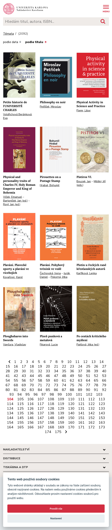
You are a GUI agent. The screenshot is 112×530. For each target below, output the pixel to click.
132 (91, 408)
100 (69, 394)
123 (102, 403)
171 (81, 427)
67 (8, 385)
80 (8, 389)
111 (81, 399)
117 (40, 403)
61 (64, 380)
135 (20, 413)
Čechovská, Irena (50, 273)
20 (48, 366)
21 (56, 366)
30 (24, 371)
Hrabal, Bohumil (49, 185)
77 (88, 385)
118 (51, 403)
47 (56, 375)
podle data (12, 42)
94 (19, 394)
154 (10, 422)
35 (64, 371)
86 (56, 389)
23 (72, 366)
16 (16, 366)
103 (99, 394)
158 (51, 422)
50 (80, 375)
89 (80, 389)
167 (40, 427)
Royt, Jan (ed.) (11, 204)
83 (32, 389)
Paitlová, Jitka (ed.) (87, 344)
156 (30, 422)
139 (61, 413)
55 (16, 380)
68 (16, 385)
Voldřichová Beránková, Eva (17, 116)
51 (88, 375)
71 (40, 385)
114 (10, 403)
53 (104, 375)
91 (96, 389)
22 (64, 366)
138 (51, 413)
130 (71, 408)
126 (30, 408)
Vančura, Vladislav (14, 344)
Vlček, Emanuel (12, 197)
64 (88, 380)
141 (81, 413)
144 (10, 418)
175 (58, 432)
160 (71, 422)
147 (40, 418)
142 (91, 413)
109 (61, 399)
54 (8, 380)
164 (10, 427)
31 (32, 371)
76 (80, 385)
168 (51, 427)
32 (40, 371)
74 (64, 385)
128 (51, 408)
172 (91, 427)
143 (102, 413)
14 (101, 361)
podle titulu (35, 42)
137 (40, 413)
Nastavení (56, 518)
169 (61, 427)
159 (61, 422)
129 (61, 408)
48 (64, 375)
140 (71, 413)
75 (72, 385)
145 (20, 418)
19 (40, 366)
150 (71, 418)
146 (30, 418)
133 (102, 408)
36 (72, 371)
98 (52, 394)
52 (96, 375)
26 (96, 366)
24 (80, 366)
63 (80, 380)
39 (96, 371)
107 (40, 399)
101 (79, 394)
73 (56, 385)
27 (104, 366)
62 (72, 380)
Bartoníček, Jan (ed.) (15, 200)
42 (16, 375)
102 (89, 394)
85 (48, 389)
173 (102, 427)
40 (104, 371)
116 (30, 403)
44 (32, 375)
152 (91, 418)
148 (51, 418)
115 (20, 403)
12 (85, 361)
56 (24, 380)
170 (71, 427)
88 (72, 389)
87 (64, 389)
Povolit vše (56, 508)
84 (40, 389)
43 (24, 375)
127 (40, 408)
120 (71, 403)
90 (88, 389)
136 (30, 413)
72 (48, 385)
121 (81, 403)
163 (102, 422)
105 (20, 399)
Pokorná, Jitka (59, 277)
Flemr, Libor (83, 110)
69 (24, 385)
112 (91, 399)
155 (20, 422)
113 (102, 399)
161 (81, 422)
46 (48, 375)
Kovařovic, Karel (13, 277)
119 (61, 403)
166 (30, 427)
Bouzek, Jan (83, 181)
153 (102, 418)
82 (24, 389)
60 (56, 380)
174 (48, 432)
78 (96, 385)
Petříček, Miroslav (50, 106)
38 (88, 371)
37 (80, 371)
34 (56, 371)
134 (10, 413)
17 (24, 366)
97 (44, 394)
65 (96, 380)
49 (72, 375)
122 (91, 403)
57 (32, 380)
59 (48, 380)
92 (104, 389)
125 (20, 408)
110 (71, 399)
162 (91, 422)
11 (77, 361)
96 (36, 394)
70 (32, 385)
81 (16, 389)
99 (60, 394)
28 (8, 371)
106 (30, 399)
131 (81, 408)
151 (81, 418)
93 (12, 394)
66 (104, 380)
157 (40, 422)
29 (16, 371)
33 (48, 371)
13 (93, 361)
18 (32, 366)
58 (40, 380)
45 (40, 375)
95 (27, 394)
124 (10, 408)
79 (104, 385)
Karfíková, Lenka (86, 273)
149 (61, 418)
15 (8, 366)
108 (51, 399)
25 (88, 366)
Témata (8, 34)
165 (20, 427)
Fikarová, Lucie (49, 344)
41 (8, 375)
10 (69, 361)
